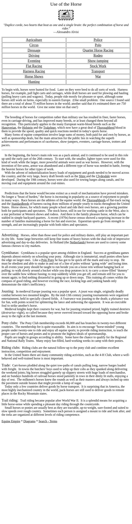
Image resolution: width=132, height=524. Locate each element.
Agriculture (34, 40)
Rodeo (98, 55)
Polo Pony (47, 260)
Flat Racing (34, 66)
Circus (34, 45)
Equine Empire (11, 421)
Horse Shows (34, 76)
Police (98, 40)
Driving (34, 55)
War (98, 76)
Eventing (34, 61)
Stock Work (98, 66)
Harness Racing (34, 71)
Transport (98, 71)
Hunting (34, 82)
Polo (98, 45)
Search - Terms (48, 421)
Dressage (34, 50)
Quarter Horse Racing (98, 50)
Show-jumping (98, 61)
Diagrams (29, 421)
